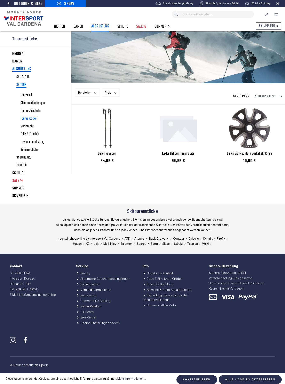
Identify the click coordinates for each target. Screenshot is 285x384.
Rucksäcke (27, 126)
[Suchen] (176, 14)
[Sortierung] (267, 96)
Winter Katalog (88, 306)
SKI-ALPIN (22, 77)
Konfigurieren (197, 379)
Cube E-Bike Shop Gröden (163, 279)
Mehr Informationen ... (131, 378)
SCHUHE (18, 173)
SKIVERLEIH (20, 196)
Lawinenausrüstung (33, 142)
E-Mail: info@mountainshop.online (33, 295)
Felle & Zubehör (30, 134)
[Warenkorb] (276, 14)
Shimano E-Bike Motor (160, 305)
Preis (111, 92)
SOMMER (18, 188)
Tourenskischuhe (31, 111)
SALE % (17, 181)
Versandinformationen (93, 290)
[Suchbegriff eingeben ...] (217, 14)
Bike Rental (86, 317)
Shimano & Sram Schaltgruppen (167, 290)
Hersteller (87, 92)
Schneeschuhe (29, 150)
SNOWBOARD (24, 157)
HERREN (18, 54)
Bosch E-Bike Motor (158, 284)
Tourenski (26, 95)
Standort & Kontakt (158, 273)
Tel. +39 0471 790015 (24, 289)
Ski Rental (85, 312)
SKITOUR (21, 85)
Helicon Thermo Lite (178, 154)
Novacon (107, 154)
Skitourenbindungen (33, 103)
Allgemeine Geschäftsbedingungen (102, 279)
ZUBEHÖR (22, 165)
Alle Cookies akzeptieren (250, 379)
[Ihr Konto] (266, 14)
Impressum (86, 295)
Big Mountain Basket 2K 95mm (249, 154)
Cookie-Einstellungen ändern (98, 323)
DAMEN (17, 61)
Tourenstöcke (29, 119)
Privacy (83, 273)
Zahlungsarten (88, 284)
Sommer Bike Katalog (93, 301)
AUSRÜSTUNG (21, 69)
